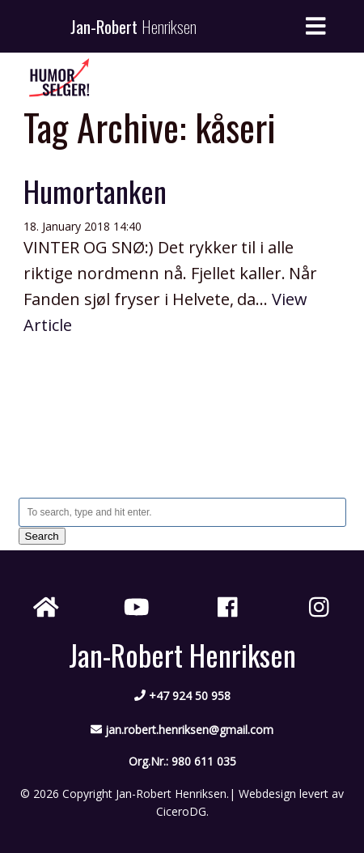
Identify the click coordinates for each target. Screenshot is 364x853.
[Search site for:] (182, 512)
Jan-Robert (133, 26)
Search (42, 536)
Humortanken (95, 190)
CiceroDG (181, 811)
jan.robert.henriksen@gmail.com (189, 729)
